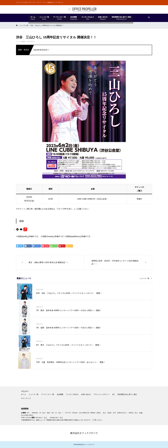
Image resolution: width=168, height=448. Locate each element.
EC (113, 394)
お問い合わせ (86, 394)
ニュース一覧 (144, 278)
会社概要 (60, 394)
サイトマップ (26, 398)
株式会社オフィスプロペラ (84, 433)
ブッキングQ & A (72, 394)
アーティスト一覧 (47, 394)
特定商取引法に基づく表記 (127, 394)
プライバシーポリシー (102, 394)
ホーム (23, 394)
